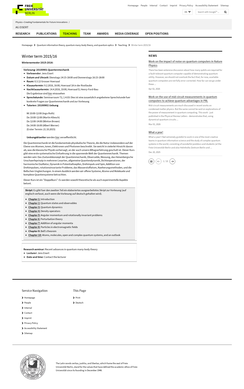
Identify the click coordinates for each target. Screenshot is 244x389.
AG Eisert (22, 27)
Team (87, 33)
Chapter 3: (34, 207)
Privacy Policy (186, 5)
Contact (164, 5)
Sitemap (224, 5)
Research (23, 33)
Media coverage (127, 33)
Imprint (173, 5)
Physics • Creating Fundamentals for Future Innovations (43, 22)
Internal (153, 5)
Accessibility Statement (206, 5)
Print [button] (78, 297)
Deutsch (79, 302)
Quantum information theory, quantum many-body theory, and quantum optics (75, 45)
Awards (103, 33)
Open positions (156, 33)
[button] (188, 12)
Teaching (70, 33)
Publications (46, 33)
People (144, 5)
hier (50, 93)
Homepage (133, 5)
